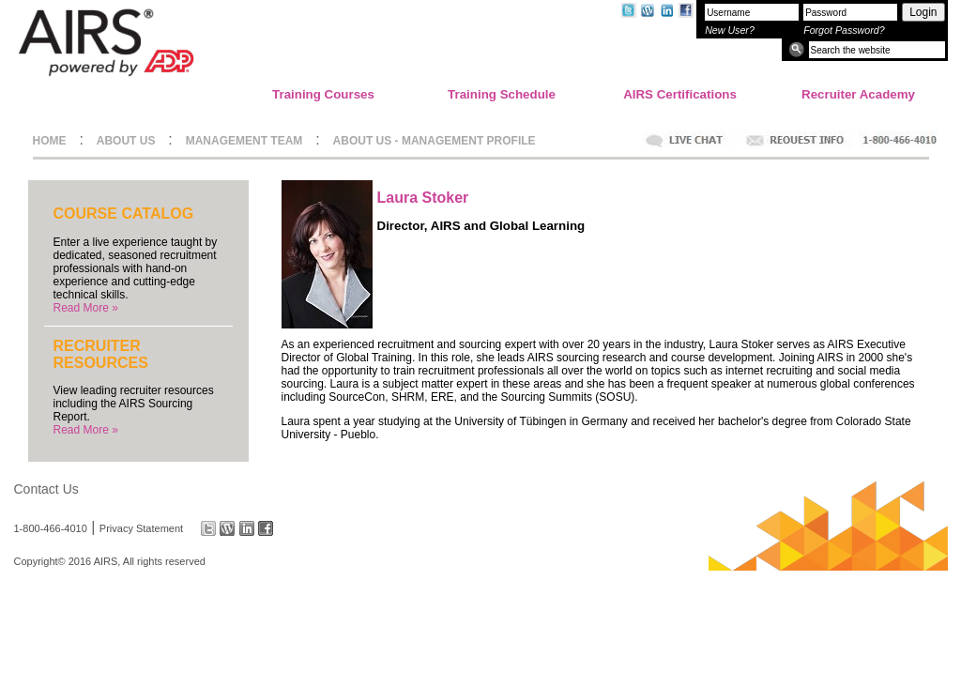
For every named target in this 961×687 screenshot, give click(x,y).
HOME (50, 140)
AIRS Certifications (680, 94)
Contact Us (46, 488)
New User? (730, 30)
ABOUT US (126, 140)
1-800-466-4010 (50, 528)
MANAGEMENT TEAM (244, 140)
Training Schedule (502, 94)
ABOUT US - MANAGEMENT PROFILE (434, 140)
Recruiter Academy (858, 94)
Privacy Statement (141, 528)
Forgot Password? (843, 30)
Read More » (85, 307)
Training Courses (323, 94)
